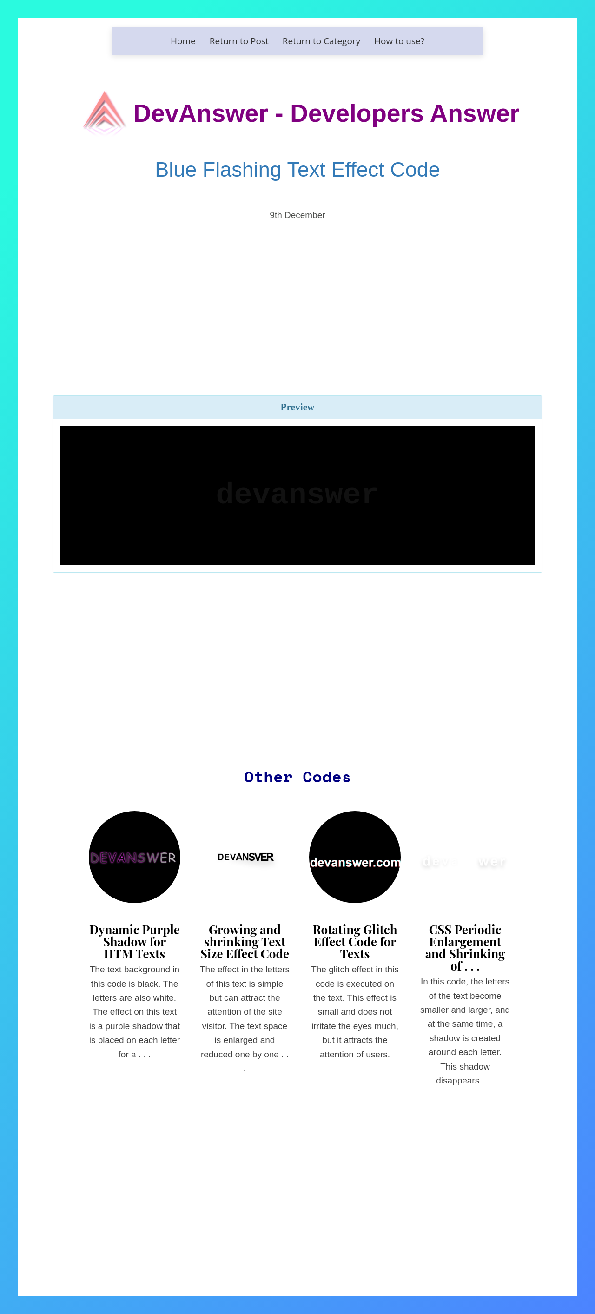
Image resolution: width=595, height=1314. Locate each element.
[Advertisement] (297, 295)
